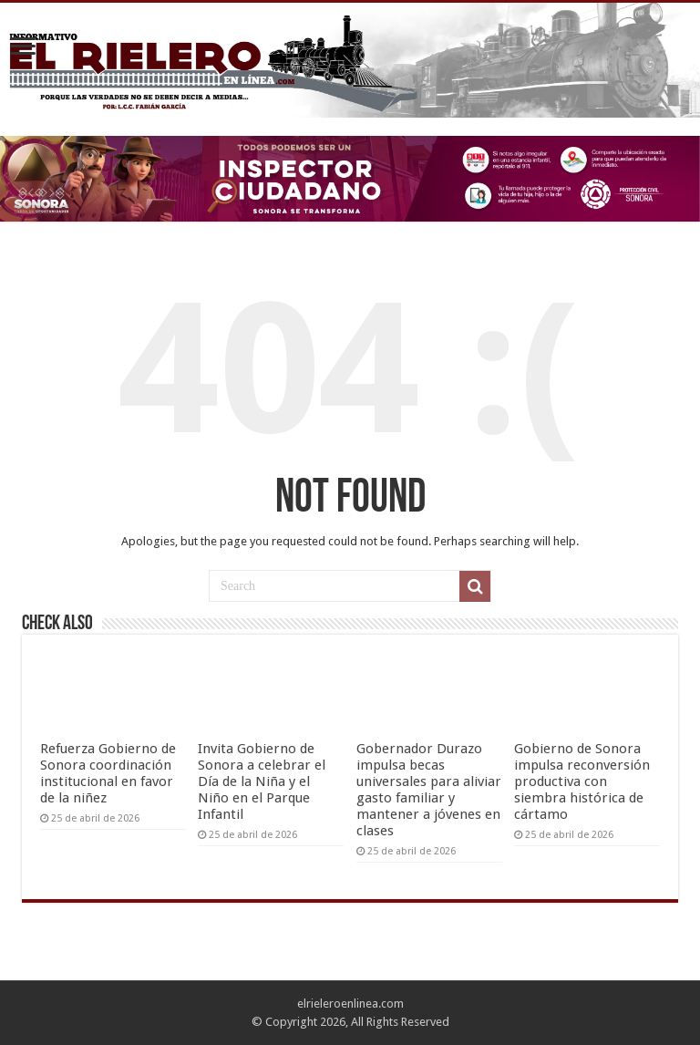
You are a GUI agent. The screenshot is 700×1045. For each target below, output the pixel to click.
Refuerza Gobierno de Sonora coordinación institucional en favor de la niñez (108, 773)
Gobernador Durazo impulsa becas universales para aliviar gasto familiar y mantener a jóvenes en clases (428, 789)
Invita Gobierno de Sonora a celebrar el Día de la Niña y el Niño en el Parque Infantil (261, 781)
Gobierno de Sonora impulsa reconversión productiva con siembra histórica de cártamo (582, 781)
